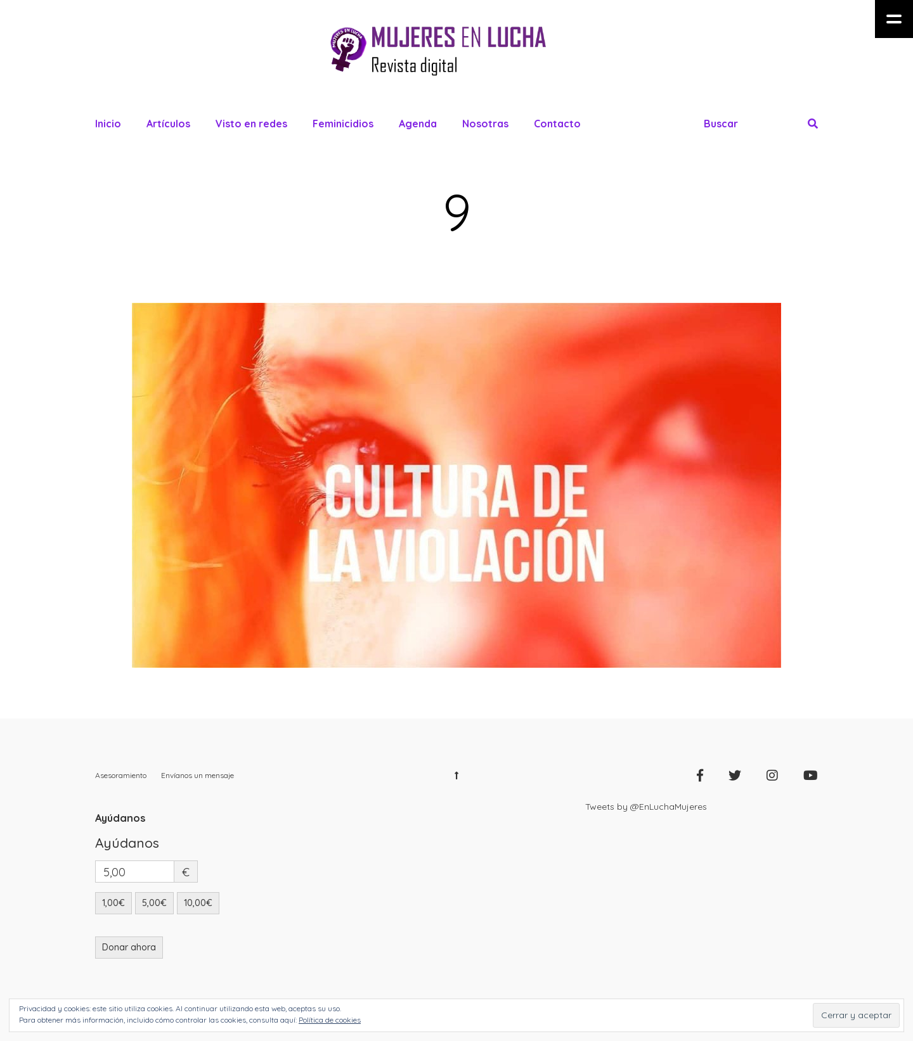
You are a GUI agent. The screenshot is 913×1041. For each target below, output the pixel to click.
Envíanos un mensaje (197, 775)
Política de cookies (330, 1020)
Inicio (108, 123)
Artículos (168, 123)
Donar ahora (129, 947)
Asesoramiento (120, 775)
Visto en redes (251, 123)
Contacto (557, 123)
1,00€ (113, 903)
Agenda (418, 123)
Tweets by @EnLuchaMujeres (646, 806)
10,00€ (198, 903)
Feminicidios (343, 123)
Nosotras (485, 123)
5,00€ (154, 903)
